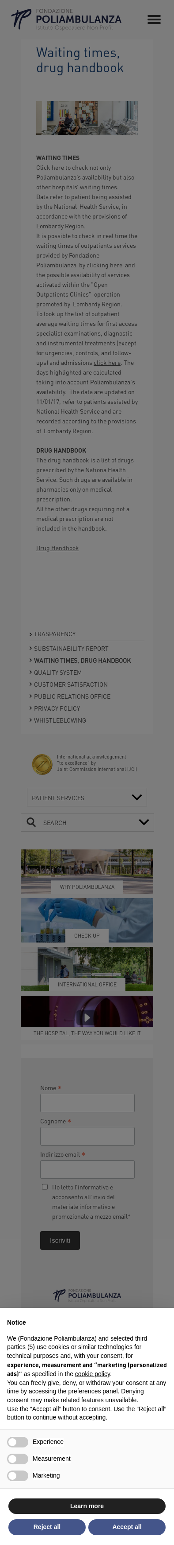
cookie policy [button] (92, 1373)
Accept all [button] (126, 1526)
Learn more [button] (87, 1506)
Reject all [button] (47, 1526)
